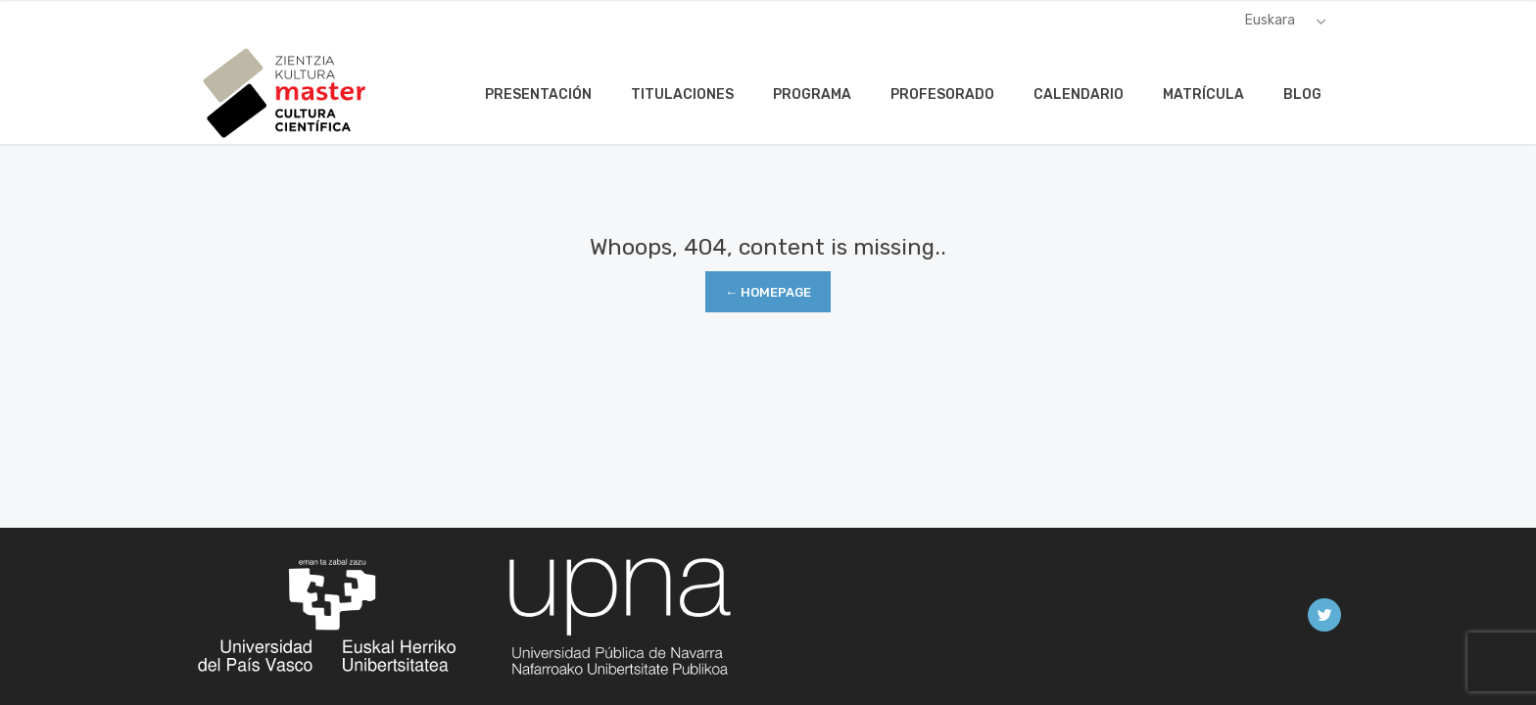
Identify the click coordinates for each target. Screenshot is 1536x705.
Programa (812, 94)
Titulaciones (682, 94)
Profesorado (942, 94)
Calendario (1078, 94)
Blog (1302, 94)
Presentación (538, 94)
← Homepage (768, 292)
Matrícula (1203, 94)
